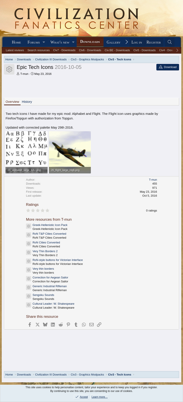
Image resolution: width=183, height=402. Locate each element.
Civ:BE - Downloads (117, 50)
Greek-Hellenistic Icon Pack (50, 225)
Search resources (39, 50)
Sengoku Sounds (43, 295)
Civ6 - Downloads (90, 50)
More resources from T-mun (49, 219)
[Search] (169, 42)
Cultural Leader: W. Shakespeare (53, 303)
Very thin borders (43, 268)
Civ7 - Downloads (64, 50)
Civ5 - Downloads (144, 50)
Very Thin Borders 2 (45, 251)
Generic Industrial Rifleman (50, 286)
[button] (43, 42)
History (27, 101)
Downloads (90, 41)
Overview (12, 101)
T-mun (24, 73)
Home (16, 42)
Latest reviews (15, 50)
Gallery (114, 42)
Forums (34, 42)
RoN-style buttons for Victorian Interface (58, 260)
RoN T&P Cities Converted (49, 233)
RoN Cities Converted (46, 242)
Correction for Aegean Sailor (50, 277)
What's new (59, 42)
